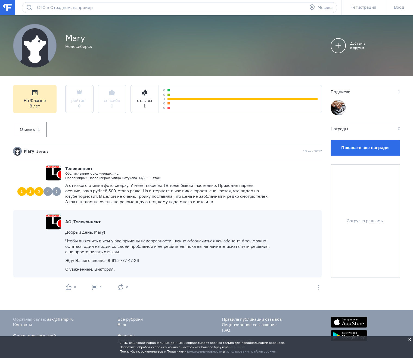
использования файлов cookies (251, 351)
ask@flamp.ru (60, 319)
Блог (122, 324)
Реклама (126, 335)
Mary (29, 151)
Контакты (22, 324)
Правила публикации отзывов (252, 319)
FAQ (226, 330)
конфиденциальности (204, 351)
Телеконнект (78, 168)
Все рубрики (130, 319)
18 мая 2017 (312, 151)
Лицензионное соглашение (249, 324)
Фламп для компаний (34, 335)
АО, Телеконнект (83, 221)
